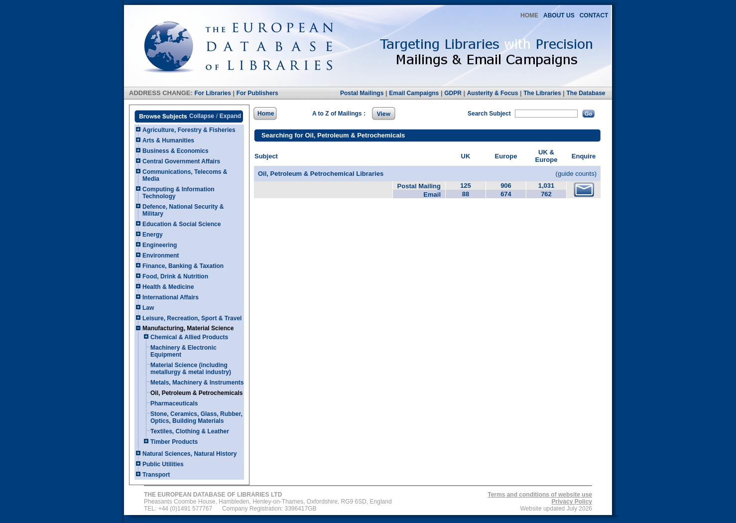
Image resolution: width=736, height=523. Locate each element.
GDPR (453, 93)
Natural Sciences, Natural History (189, 453)
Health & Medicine (168, 286)
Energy (152, 234)
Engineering (159, 245)
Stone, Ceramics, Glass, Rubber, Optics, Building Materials (196, 417)
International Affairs (170, 297)
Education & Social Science (181, 224)
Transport (156, 474)
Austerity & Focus (492, 93)
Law (148, 307)
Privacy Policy (572, 501)
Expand (230, 116)
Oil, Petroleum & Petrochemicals (196, 393)
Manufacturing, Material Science (188, 328)
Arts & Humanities (168, 140)
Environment (160, 255)
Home (265, 113)
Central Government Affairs (181, 161)
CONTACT (594, 15)
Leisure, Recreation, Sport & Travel (192, 318)
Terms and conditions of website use (540, 494)
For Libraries (212, 93)
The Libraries (542, 93)
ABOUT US (559, 15)
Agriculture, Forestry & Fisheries (189, 130)
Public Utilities (163, 464)
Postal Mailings (361, 93)
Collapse (201, 116)
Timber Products (174, 441)
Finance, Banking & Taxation (183, 265)
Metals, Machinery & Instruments (197, 382)
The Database (585, 93)
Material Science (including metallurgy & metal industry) (190, 369)
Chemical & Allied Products (189, 337)
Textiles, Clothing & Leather (189, 431)
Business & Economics (175, 150)
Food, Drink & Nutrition (175, 276)
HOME (529, 15)
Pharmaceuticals (174, 403)
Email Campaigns (414, 93)
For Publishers (257, 93)
